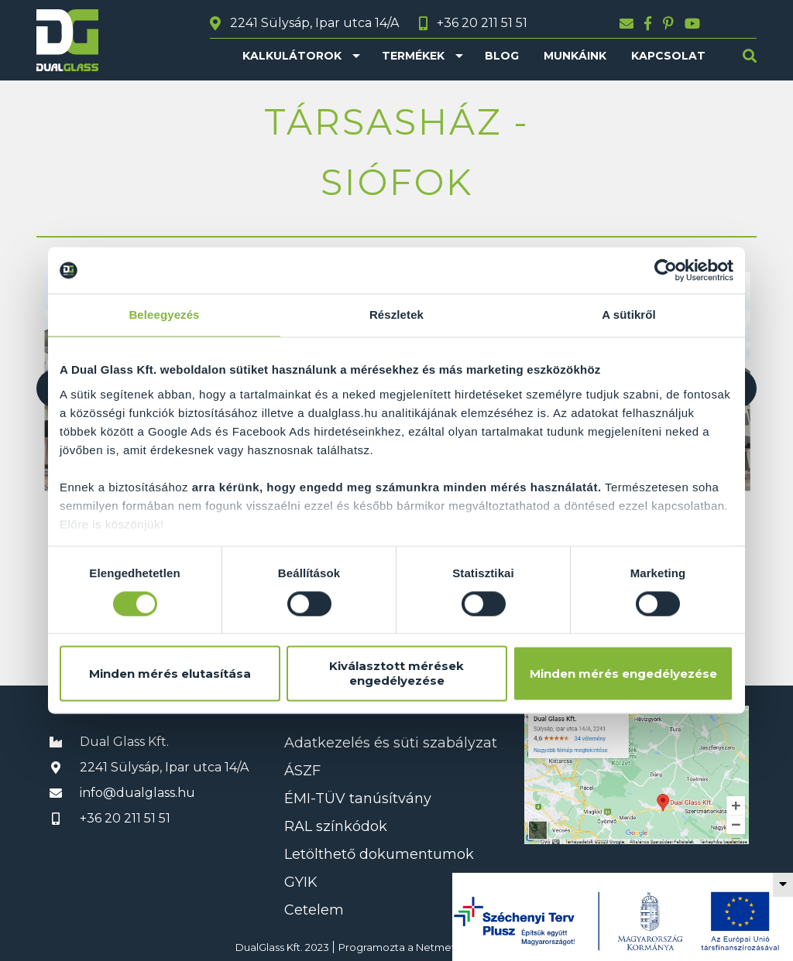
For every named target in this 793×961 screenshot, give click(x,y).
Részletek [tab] (396, 314)
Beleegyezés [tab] (164, 314)
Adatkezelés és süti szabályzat (390, 742)
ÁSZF (302, 770)
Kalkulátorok (292, 56)
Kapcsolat (668, 56)
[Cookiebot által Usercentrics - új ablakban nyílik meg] (665, 270)
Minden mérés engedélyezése (623, 673)
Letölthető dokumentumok (379, 854)
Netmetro (441, 947)
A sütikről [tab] (629, 314)
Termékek (413, 56)
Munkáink (575, 56)
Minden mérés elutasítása (170, 673)
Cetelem (314, 909)
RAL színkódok (335, 826)
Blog (502, 56)
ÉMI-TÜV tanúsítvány (357, 798)
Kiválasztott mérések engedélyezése (396, 674)
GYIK (301, 882)
